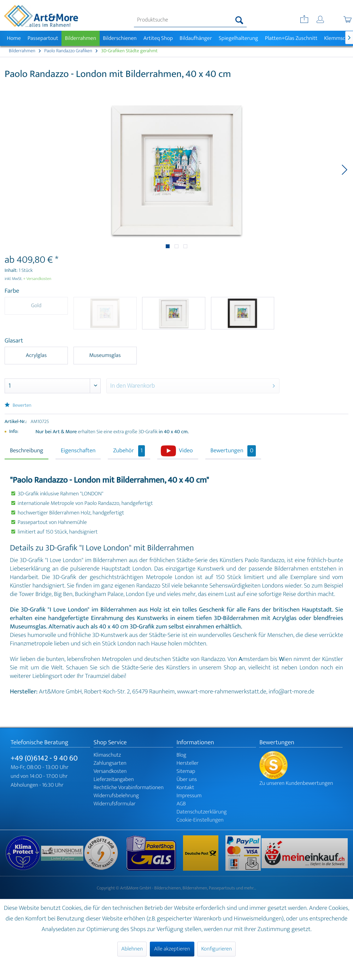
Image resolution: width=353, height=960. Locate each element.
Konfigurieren (216, 949)
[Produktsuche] (190, 20)
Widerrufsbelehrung (116, 796)
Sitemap (186, 771)
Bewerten (18, 405)
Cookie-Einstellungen (200, 820)
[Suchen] (239, 20)
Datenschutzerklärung (202, 812)
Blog (182, 755)
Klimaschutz (107, 755)
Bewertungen (233, 451)
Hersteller (188, 763)
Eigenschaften (78, 451)
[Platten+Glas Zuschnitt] (291, 38)
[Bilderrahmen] (80, 38)
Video (186, 451)
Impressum (189, 796)
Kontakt (185, 787)
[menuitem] (190, 20)
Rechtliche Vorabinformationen (129, 787)
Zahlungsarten (110, 763)
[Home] (14, 38)
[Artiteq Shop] (158, 38)
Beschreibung (26, 451)
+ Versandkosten (37, 278)
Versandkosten (110, 771)
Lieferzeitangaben (114, 779)
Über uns (187, 779)
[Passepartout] (42, 38)
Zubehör (129, 451)
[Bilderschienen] (120, 38)
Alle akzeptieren (172, 949)
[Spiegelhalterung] (238, 38)
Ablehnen (132, 949)
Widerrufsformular (115, 804)
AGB (181, 804)
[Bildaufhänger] (196, 38)
